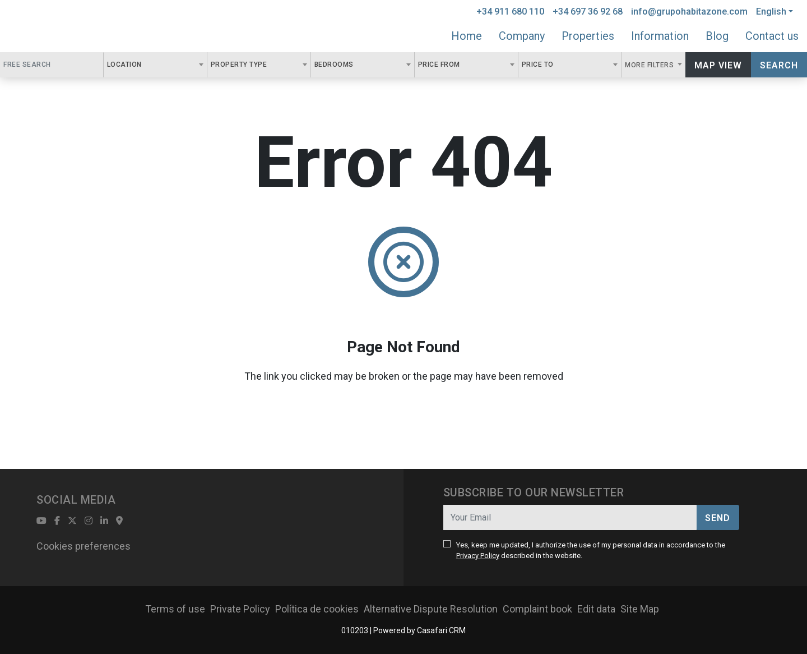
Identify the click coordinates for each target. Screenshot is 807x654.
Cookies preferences (83, 546)
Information (660, 36)
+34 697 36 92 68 (588, 11)
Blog (717, 36)
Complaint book (537, 609)
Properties (588, 36)
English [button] (771, 11)
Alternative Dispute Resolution (431, 609)
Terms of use (175, 609)
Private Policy (240, 609)
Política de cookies (317, 609)
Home (466, 36)
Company (522, 36)
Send (717, 518)
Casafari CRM (441, 630)
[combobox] (155, 64)
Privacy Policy (477, 555)
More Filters (650, 65)
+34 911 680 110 (510, 11)
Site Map (639, 609)
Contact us (772, 36)
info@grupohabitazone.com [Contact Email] (689, 11)
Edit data (596, 609)
